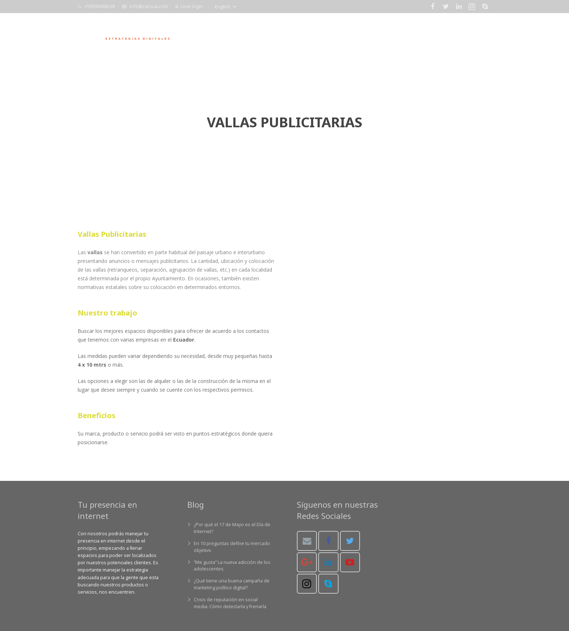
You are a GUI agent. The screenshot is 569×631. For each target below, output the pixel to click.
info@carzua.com (149, 6)
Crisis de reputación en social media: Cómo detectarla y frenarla (230, 603)
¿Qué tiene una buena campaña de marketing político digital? (232, 584)
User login (192, 6)
